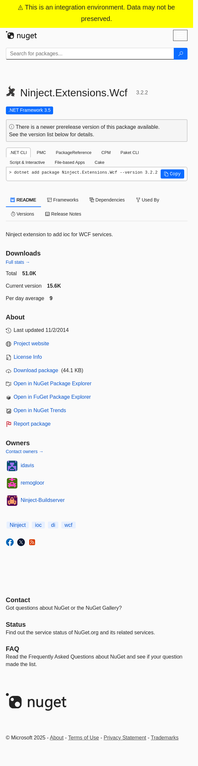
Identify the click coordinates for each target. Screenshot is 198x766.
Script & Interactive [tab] (27, 162)
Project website (32, 343)
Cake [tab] (100, 162)
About (57, 737)
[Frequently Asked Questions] (12, 648)
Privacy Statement (125, 737)
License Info (28, 357)
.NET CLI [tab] (18, 152)
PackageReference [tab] (73, 152)
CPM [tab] (105, 152)
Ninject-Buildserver (43, 500)
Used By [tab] (147, 200)
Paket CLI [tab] (130, 152)
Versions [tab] (22, 214)
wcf (68, 525)
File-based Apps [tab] (70, 162)
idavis (27, 465)
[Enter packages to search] (90, 54)
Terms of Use (83, 737)
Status (16, 624)
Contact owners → (25, 451)
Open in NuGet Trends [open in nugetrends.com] (40, 410)
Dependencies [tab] (107, 200)
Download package (36, 370)
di (53, 525)
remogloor (32, 483)
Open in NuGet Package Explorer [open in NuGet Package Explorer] (52, 383)
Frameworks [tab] (62, 200)
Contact (18, 599)
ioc (38, 525)
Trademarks (165, 737)
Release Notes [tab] (63, 214)
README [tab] (23, 200)
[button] (172, 174)
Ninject (18, 525)
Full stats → (18, 262)
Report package (32, 424)
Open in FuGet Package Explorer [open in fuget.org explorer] (52, 397)
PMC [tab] (41, 152)
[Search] (181, 54)
